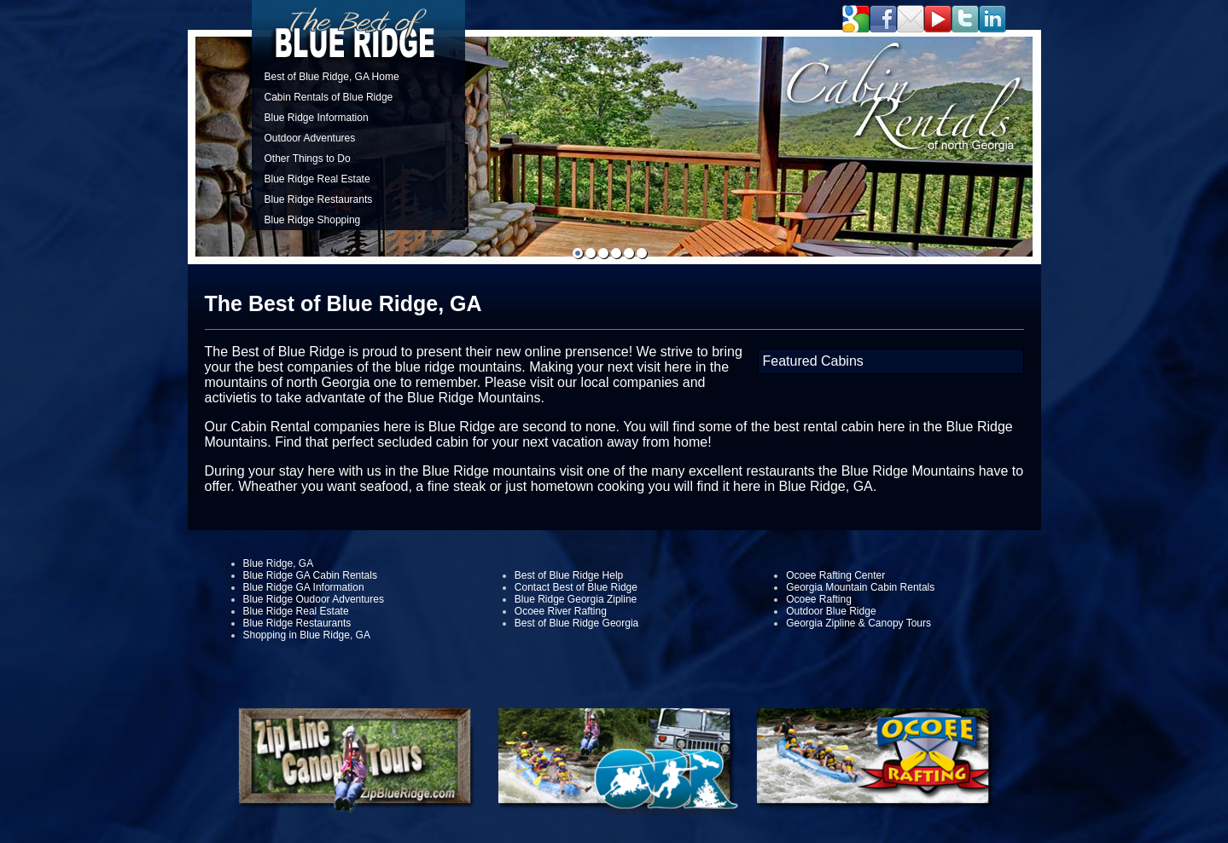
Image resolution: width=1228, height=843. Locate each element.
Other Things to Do (308, 159)
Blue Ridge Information (317, 118)
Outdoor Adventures (310, 138)
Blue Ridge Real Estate (317, 179)
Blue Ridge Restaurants (319, 199)
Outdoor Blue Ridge (831, 611)
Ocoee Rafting (819, 599)
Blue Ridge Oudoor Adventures (313, 599)
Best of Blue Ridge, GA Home (332, 77)
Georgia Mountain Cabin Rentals (860, 587)
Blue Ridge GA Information (303, 587)
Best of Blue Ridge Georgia (576, 623)
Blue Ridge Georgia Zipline (576, 599)
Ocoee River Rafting (561, 611)
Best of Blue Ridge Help (569, 575)
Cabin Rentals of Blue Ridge (329, 97)
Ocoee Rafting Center (835, 575)
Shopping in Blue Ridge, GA (306, 635)
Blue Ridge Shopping (313, 220)
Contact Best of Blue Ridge (576, 587)
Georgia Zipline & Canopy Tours (858, 623)
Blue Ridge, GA (278, 563)
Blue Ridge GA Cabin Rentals (310, 575)
